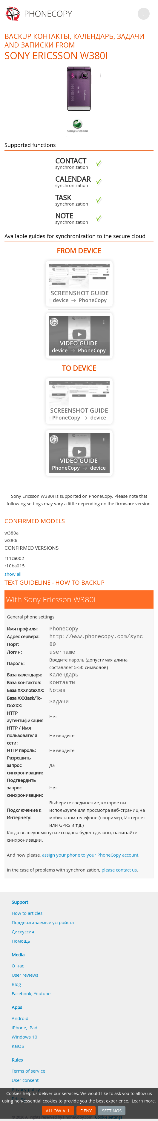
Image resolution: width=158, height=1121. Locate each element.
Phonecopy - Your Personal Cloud (39, 14)
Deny (86, 1111)
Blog (16, 984)
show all (13, 574)
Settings (112, 1111)
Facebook (21, 993)
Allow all (58, 1111)
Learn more (143, 1101)
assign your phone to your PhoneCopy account (90, 855)
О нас (18, 966)
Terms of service (28, 1071)
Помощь (21, 941)
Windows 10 (24, 1037)
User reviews (25, 975)
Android (20, 1018)
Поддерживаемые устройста (43, 922)
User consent (25, 1080)
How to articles (27, 913)
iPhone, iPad (24, 1027)
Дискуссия (23, 932)
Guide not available (79, 284)
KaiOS (18, 1046)
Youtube (42, 993)
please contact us (119, 870)
